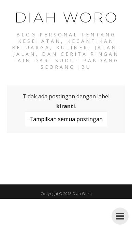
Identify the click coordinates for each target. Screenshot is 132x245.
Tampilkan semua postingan (66, 119)
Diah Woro (66, 17)
